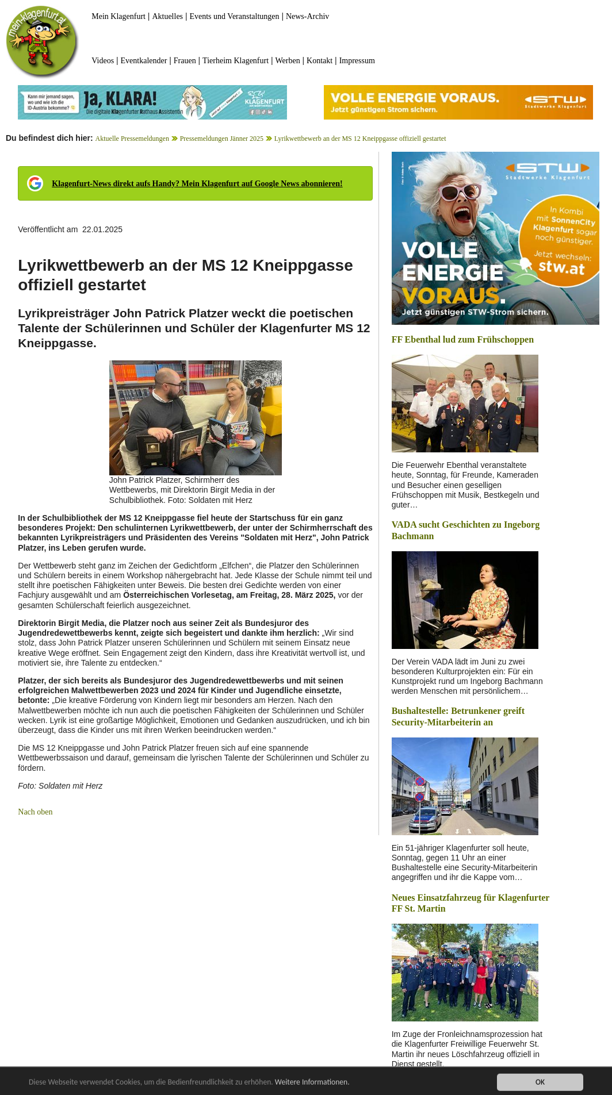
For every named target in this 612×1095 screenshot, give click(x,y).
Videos (102, 60)
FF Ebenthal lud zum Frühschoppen (463, 339)
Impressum (357, 60)
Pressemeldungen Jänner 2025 (221, 139)
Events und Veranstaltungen (234, 16)
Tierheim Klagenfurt (235, 60)
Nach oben (35, 812)
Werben (288, 60)
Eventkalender (144, 60)
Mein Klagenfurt (118, 16)
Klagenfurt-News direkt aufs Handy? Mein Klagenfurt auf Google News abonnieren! (197, 183)
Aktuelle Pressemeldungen (132, 139)
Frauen (185, 60)
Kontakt (319, 60)
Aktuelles (167, 16)
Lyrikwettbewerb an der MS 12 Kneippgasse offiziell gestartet (360, 139)
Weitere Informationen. (312, 1085)
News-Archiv (307, 16)
